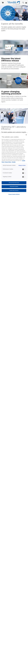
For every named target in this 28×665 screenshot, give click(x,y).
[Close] (26, 134)
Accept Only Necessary (14, 182)
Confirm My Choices (13, 190)
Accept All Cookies (14, 186)
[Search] (23, 2)
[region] (14, 399)
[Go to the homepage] (14, 2)
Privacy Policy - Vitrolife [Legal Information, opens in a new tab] (10, 162)
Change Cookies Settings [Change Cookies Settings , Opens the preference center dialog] (14, 194)
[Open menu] (26, 3)
